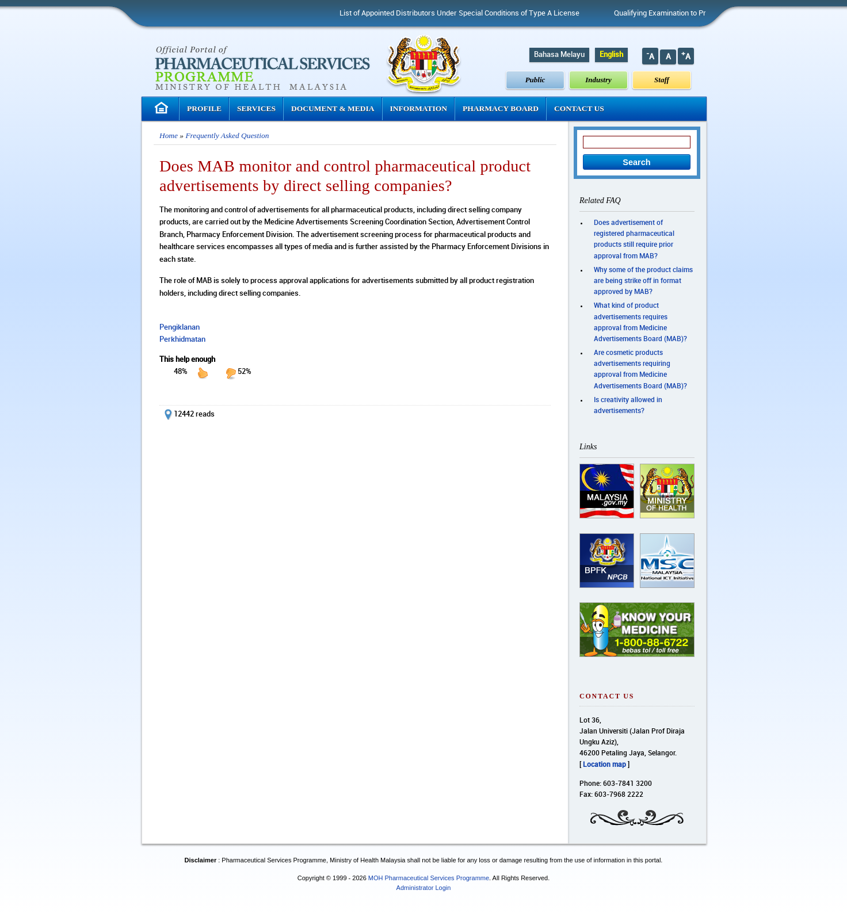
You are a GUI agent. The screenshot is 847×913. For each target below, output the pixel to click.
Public (535, 79)
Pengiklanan (179, 327)
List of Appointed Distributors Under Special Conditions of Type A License (465, 13)
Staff (661, 79)
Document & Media (333, 108)
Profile (204, 108)
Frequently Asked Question (227, 135)
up (202, 373)
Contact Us (579, 108)
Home (168, 135)
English (611, 55)
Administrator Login (423, 887)
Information (419, 108)
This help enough (187, 360)
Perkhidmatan (182, 339)
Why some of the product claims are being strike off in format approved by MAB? (643, 281)
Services (256, 108)
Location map (604, 765)
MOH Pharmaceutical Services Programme (428, 877)
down (231, 373)
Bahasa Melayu (559, 55)
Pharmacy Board (501, 108)
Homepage (162, 108)
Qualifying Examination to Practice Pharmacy (693, 13)
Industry (598, 79)
